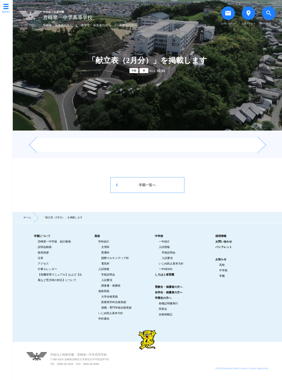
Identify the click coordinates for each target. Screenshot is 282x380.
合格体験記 (166, 314)
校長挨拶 (43, 252)
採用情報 (220, 236)
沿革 (40, 258)
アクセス (43, 263)
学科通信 (103, 318)
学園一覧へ (147, 185)
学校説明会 (108, 274)
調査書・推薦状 (111, 285)
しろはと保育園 (164, 274)
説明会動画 (45, 247)
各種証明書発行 (168, 303)
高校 (97, 236)
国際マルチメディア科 (115, 258)
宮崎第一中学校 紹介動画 (54, 241)
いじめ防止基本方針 (110, 313)
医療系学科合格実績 (113, 302)
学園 (134, 70)
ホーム (27, 217)
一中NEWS (166, 269)
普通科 (105, 252)
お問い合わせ (223, 241)
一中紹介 (164, 241)
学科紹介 (103, 241)
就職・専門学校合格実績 (116, 307)
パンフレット (223, 247)
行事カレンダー (47, 269)
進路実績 (103, 291)
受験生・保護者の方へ (58, 25)
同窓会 (163, 308)
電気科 (105, 263)
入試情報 (103, 269)
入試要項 (106, 280)
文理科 (105, 247)
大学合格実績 (109, 296)
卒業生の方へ (128, 25)
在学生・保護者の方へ (96, 25)
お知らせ (220, 259)
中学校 (159, 236)
